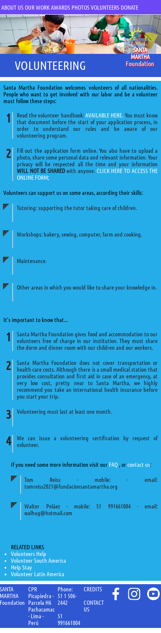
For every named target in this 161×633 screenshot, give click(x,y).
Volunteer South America (38, 560)
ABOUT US (12, 7)
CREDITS (93, 589)
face (115, 594)
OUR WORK (37, 7)
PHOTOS (80, 7)
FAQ (114, 464)
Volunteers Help (28, 554)
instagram (134, 594)
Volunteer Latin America (37, 574)
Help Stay (21, 567)
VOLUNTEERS (105, 7)
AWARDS (60, 7)
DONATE (129, 7)
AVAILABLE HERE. (104, 115)
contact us (138, 464)
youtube (153, 594)
